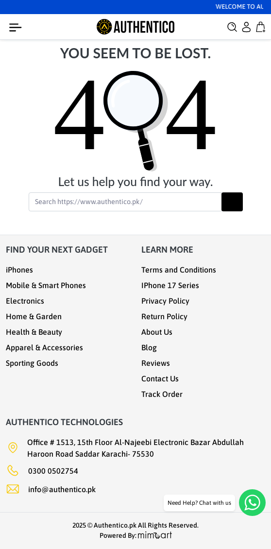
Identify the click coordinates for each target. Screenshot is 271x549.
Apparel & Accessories (44, 347)
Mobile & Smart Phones (46, 285)
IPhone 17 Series (170, 285)
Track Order (162, 394)
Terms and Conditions (178, 269)
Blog (149, 347)
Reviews (155, 363)
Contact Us (160, 378)
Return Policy (164, 316)
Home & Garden (34, 316)
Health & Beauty (34, 331)
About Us (156, 331)
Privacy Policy (165, 300)
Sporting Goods (32, 363)
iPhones (19, 269)
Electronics (25, 300)
